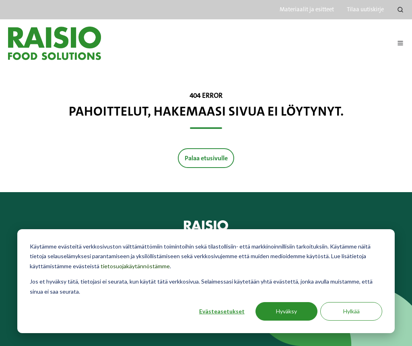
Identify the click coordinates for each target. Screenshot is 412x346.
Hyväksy (286, 311)
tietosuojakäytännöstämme (135, 266)
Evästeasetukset (222, 311)
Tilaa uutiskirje (365, 9)
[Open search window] (400, 9)
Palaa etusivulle (206, 158)
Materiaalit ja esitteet (307, 9)
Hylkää (351, 311)
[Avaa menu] (400, 43)
